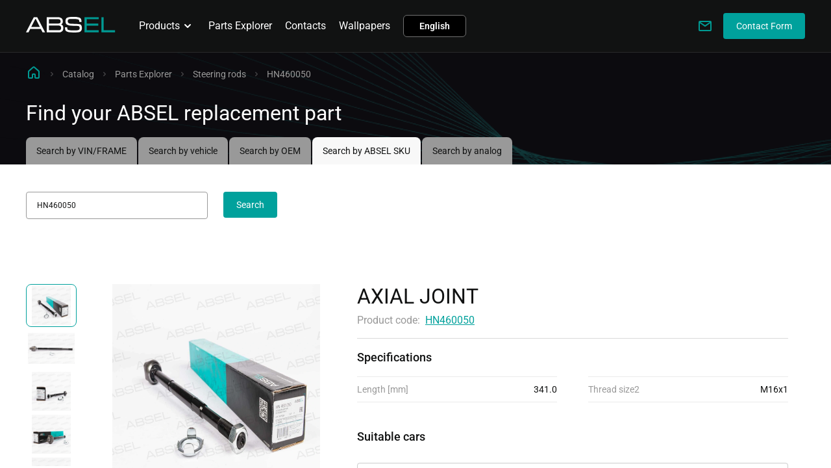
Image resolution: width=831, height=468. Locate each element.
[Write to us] (705, 26)
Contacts (305, 26)
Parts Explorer (240, 26)
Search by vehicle (183, 151)
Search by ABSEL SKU (366, 151)
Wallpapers (364, 26)
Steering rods (219, 74)
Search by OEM (270, 151)
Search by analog (467, 151)
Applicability (385, 451)
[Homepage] (71, 29)
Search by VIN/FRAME (81, 151)
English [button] (434, 26)
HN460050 (450, 320)
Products (167, 26)
